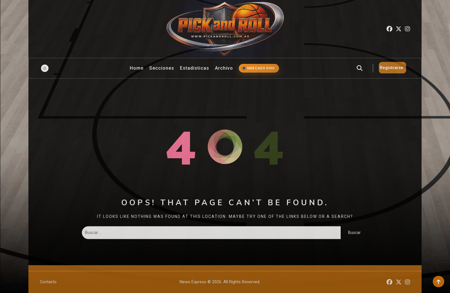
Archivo (224, 68)
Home (136, 68)
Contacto (48, 282)
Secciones (161, 68)
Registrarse (391, 67)
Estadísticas (194, 68)
